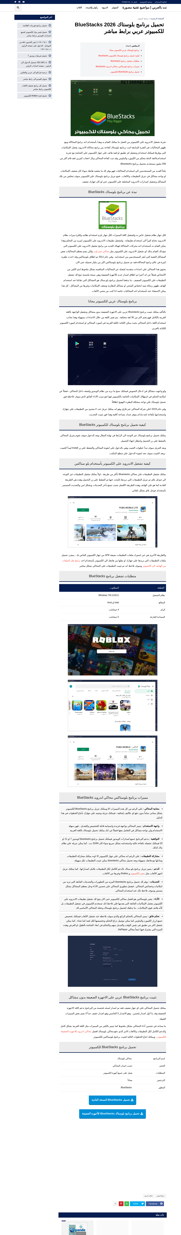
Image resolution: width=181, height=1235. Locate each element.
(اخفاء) (128, 46)
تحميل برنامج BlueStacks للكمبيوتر (125, 72)
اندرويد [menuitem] (105, 7)
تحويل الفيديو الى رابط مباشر (35, 79)
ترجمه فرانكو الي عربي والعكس (33, 72)
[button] (18, 7)
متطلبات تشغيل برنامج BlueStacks (125, 61)
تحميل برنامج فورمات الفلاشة (35, 25)
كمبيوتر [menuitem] (115, 7)
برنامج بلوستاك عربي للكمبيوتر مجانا (124, 50)
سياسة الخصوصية (146, 2)
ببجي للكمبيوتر (138, 873)
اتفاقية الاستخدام (161, 2)
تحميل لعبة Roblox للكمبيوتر (35, 96)
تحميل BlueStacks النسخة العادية (111, 1099)
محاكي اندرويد (148, 1196)
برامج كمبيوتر (143, 18)
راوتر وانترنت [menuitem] (92, 7)
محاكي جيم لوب (101, 251)
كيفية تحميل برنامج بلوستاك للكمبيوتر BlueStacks (118, 56)
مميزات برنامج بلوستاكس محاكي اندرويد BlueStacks (117, 66)
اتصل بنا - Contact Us (129, 2)
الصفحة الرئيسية (157, 18)
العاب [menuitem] (79, 7)
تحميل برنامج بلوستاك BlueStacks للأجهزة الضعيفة (110, 1113)
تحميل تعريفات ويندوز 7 (37, 56)
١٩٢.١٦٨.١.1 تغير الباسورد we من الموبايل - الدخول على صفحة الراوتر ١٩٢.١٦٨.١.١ (35, 45)
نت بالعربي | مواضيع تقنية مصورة (144, 7)
